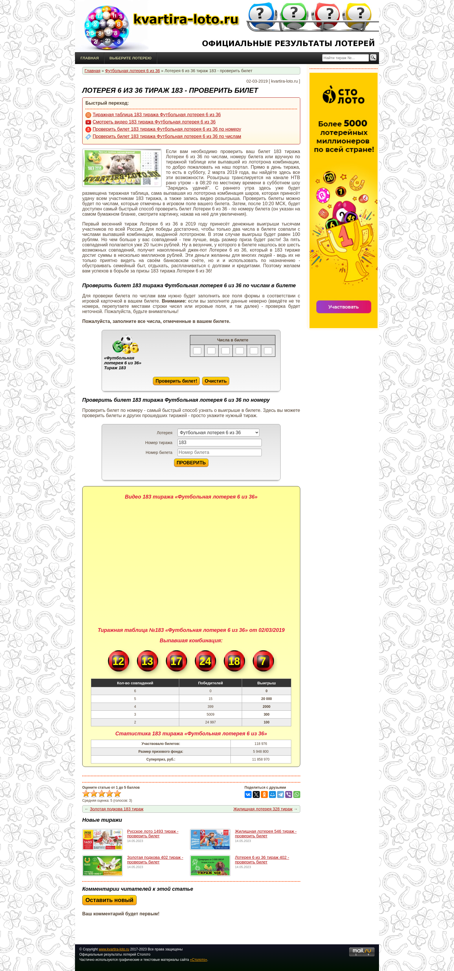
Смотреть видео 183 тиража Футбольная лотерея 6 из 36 (150, 122)
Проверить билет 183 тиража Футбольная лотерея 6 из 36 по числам (163, 137)
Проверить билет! (176, 380)
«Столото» (198, 960)
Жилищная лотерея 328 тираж (262, 809)
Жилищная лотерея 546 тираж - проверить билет (265, 833)
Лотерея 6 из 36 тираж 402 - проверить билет (262, 859)
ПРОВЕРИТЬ (191, 462)
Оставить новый (109, 900)
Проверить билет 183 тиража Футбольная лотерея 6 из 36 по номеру (163, 129)
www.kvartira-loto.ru (114, 949)
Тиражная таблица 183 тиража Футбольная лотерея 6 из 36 (153, 115)
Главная (89, 58)
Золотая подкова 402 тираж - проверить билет (155, 859)
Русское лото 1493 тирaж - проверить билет (152, 833)
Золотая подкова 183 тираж (116, 809)
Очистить (216, 380)
